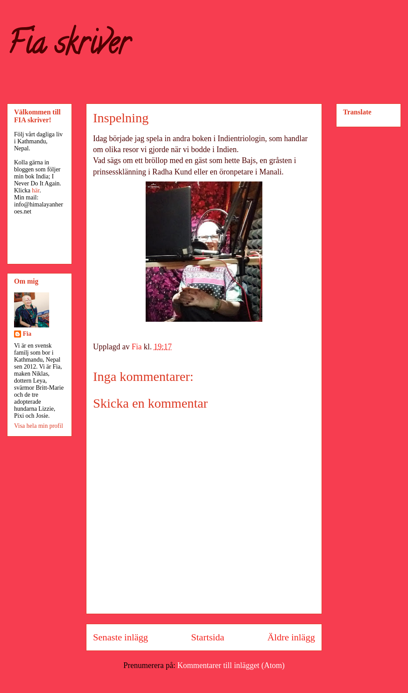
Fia (27, 334)
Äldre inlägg (291, 637)
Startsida (208, 637)
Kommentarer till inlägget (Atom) (230, 665)
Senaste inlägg (120, 637)
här (35, 190)
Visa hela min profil (38, 426)
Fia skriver (68, 46)
